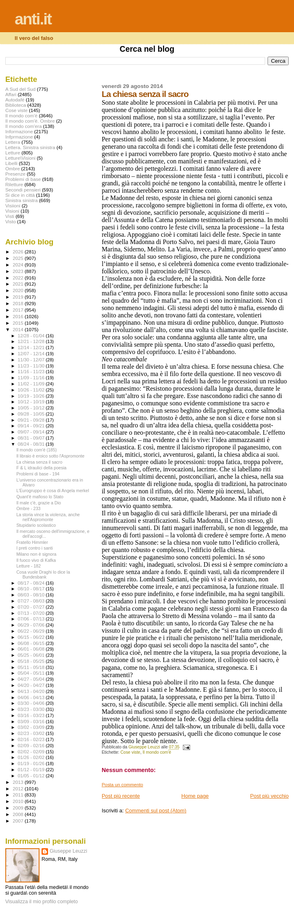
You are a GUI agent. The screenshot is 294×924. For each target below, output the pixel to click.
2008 (18, 814)
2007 (18, 820)
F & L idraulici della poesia (41, 467)
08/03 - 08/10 (32, 594)
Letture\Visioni (20, 158)
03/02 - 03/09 (32, 727)
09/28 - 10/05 (32, 413)
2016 (18, 316)
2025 (18, 258)
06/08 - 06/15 (32, 643)
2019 (18, 296)
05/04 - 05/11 (32, 673)
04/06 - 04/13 (32, 697)
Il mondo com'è (157, 752)
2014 (18, 329)
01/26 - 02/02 (32, 757)
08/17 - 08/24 (32, 583)
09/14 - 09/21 (32, 425)
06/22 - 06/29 (32, 631)
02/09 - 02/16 (32, 745)
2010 (18, 801)
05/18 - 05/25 (32, 661)
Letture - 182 (28, 565)
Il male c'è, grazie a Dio (38, 502)
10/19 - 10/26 (32, 396)
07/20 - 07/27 (32, 607)
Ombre (12, 168)
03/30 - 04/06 (32, 703)
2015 (18, 323)
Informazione (19, 131)
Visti (9, 216)
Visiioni (12, 205)
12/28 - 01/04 (32, 335)
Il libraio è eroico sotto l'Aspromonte (50, 455)
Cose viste (130, 752)
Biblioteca (15, 105)
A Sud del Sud (20, 89)
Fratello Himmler (32, 542)
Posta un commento (122, 784)
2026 (18, 251)
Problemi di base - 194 (37, 473)
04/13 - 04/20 (32, 691)
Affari (10, 94)
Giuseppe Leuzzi (68, 851)
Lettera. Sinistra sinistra (30, 147)
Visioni (12, 210)
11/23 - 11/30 (32, 365)
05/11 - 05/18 (32, 667)
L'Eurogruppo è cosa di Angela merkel (52, 490)
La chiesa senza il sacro (39, 462)
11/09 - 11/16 (32, 377)
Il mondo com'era (23, 126)
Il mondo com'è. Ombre (30, 120)
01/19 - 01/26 (32, 763)
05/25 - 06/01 (32, 655)
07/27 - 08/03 (32, 600)
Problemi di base (23, 179)
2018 (18, 303)
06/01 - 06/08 (32, 649)
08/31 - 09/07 (32, 438)
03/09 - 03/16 (32, 721)
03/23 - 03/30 (32, 709)
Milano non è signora (36, 554)
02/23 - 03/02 (32, 733)
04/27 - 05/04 (32, 679)
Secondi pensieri (23, 189)
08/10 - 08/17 (32, 588)
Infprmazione (19, 136)
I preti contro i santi (34, 548)
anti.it (33, 19)
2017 (18, 309)
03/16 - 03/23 (32, 715)
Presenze (15, 173)
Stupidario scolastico (36, 525)
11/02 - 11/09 (32, 383)
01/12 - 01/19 (32, 769)
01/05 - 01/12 (32, 775)
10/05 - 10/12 (32, 407)
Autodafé (14, 99)
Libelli (11, 163)
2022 (18, 277)
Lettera (12, 142)
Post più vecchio (269, 796)
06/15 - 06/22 (32, 637)
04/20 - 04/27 (32, 685)
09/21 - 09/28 (32, 420)
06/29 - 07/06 (32, 625)
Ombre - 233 (28, 508)
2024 (18, 264)
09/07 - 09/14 (32, 431)
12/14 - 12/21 (32, 347)
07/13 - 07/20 (32, 613)
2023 (18, 271)
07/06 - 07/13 (32, 618)
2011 (18, 794)
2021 (18, 283)
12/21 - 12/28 (32, 341)
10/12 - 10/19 (32, 401)
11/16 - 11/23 (32, 371)
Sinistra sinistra (21, 200)
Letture (12, 152)
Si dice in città (20, 195)
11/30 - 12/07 (32, 359)
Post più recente (121, 796)
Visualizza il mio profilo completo (41, 901)
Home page (194, 796)
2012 (18, 788)
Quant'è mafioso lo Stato (40, 496)
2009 (18, 807)
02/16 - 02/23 (32, 739)
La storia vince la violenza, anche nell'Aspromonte (48, 517)
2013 (18, 782)
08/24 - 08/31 (32, 444)
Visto (10, 221)
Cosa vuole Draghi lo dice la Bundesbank (43, 574)
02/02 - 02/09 (32, 751)
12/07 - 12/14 (32, 353)
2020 (18, 290)
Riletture (14, 184)
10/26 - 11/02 (32, 389)
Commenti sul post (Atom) (155, 810)
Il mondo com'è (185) (36, 449)
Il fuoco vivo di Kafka (36, 560)
